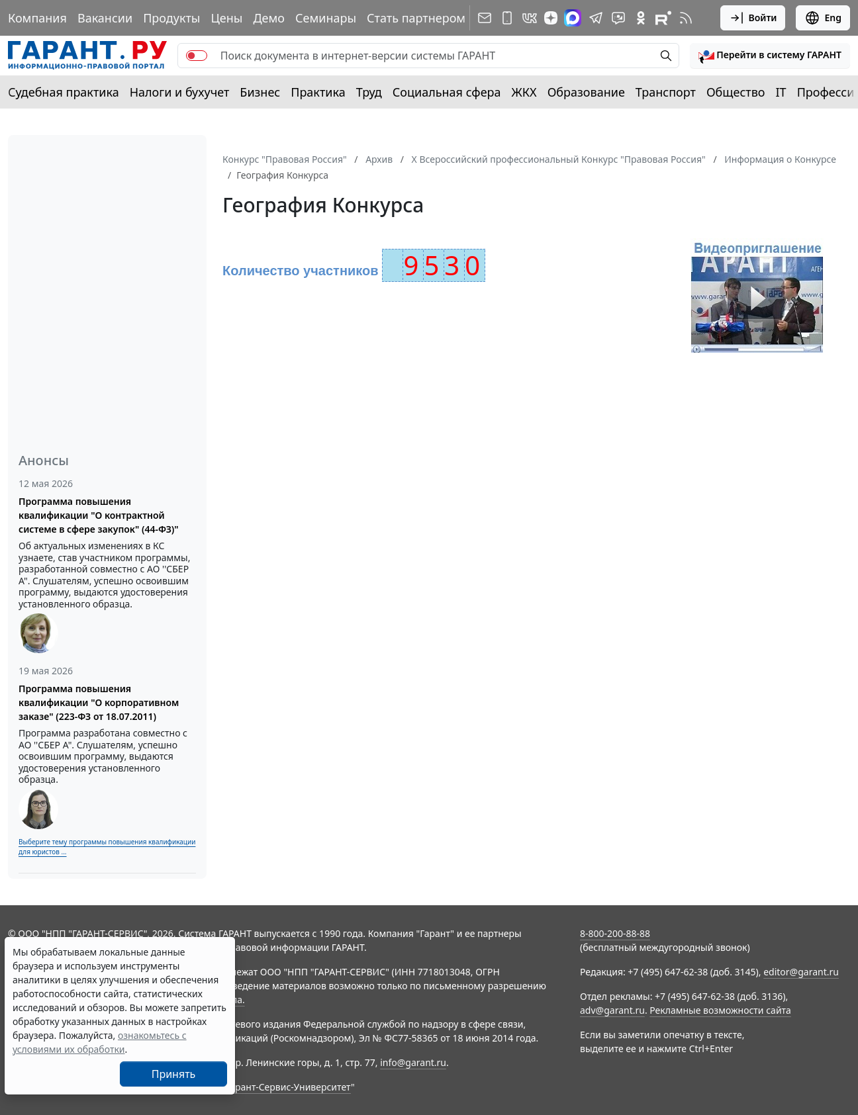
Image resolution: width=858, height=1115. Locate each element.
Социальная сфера (447, 92)
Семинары (325, 18)
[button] (770, 55)
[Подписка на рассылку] (485, 18)
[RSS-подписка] (686, 18)
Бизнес (260, 92)
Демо (269, 18)
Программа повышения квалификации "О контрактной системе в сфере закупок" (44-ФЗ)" (99, 515)
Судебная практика (63, 92)
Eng (822, 18)
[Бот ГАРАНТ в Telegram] (618, 18)
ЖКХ (524, 92)
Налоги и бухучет (180, 92)
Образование (586, 92)
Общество (735, 92)
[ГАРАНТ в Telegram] (596, 18)
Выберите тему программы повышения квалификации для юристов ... (107, 846)
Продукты (171, 18)
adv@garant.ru (612, 1010)
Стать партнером (416, 18)
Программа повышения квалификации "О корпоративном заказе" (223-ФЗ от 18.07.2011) (99, 702)
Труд (369, 92)
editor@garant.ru (801, 971)
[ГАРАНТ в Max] (572, 17)
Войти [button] (753, 18)
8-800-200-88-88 (615, 933)
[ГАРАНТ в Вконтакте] (530, 18)
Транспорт (666, 92)
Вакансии (104, 18)
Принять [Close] (174, 1074)
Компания (37, 18)
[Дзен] (550, 17)
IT (781, 92)
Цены (226, 18)
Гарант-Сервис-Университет (288, 1087)
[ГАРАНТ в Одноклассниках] (641, 18)
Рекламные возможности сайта (720, 1010)
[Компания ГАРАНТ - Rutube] (663, 18)
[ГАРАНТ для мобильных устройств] (507, 18)
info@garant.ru (413, 1062)
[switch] (196, 55)
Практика (318, 92)
